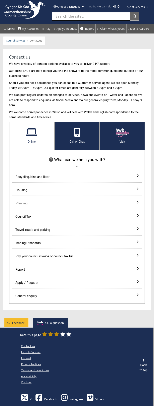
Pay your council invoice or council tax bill (77, 256)
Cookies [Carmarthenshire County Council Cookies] (26, 382)
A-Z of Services (137, 7)
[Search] (134, 16)
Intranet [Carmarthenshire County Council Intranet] (26, 358)
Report (87, 28)
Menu (9, 29)
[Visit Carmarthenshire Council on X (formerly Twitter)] (26, 397)
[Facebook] (46, 397)
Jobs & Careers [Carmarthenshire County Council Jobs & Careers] (31, 352)
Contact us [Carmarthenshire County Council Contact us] (28, 346)
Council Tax (77, 216)
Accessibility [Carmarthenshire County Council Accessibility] (28, 376)
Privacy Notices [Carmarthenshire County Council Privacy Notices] (31, 364)
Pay (46, 28)
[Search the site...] (91, 16)
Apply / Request (65, 28)
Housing (77, 190)
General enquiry (77, 295)
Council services (15, 40)
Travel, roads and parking (77, 229)
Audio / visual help (104, 6)
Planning (77, 203)
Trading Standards (77, 243)
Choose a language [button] (69, 6)
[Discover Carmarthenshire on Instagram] (72, 397)
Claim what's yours (111, 28)
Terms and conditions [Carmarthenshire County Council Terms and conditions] (35, 370)
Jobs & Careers (138, 28)
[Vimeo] (95, 397)
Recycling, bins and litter (77, 176)
